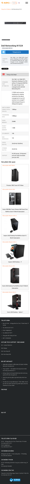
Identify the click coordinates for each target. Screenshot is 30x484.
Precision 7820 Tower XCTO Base (15, 185)
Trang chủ (3, 9)
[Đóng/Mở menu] (26, 3)
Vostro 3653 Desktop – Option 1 (15, 312)
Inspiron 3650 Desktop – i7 (15, 262)
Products (9, 9)
